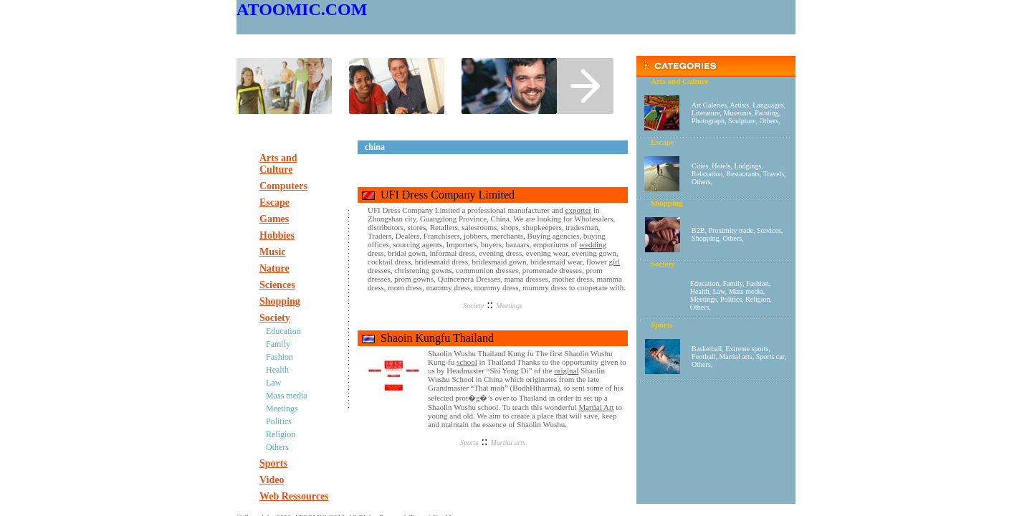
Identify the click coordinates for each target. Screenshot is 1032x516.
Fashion (757, 283)
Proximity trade (730, 230)
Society (473, 306)
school (467, 362)
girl (614, 261)
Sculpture (741, 121)
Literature (706, 113)
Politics (731, 299)
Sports (469, 442)
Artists (740, 105)
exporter (578, 210)
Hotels (721, 166)
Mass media (746, 291)
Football (703, 356)
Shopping (705, 238)
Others (768, 121)
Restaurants (743, 174)
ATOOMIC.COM (301, 9)
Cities (700, 166)
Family (732, 283)
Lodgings (747, 166)
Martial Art (595, 407)
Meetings (703, 299)
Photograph (708, 121)
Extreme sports (746, 349)
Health (700, 291)
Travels (774, 174)
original (566, 370)
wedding (592, 244)
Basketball (707, 349)
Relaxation (707, 174)
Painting (766, 113)
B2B (698, 230)
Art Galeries (709, 105)
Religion (757, 299)
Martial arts (735, 356)
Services (769, 230)
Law (719, 291)
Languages (767, 105)
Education (705, 283)
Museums (737, 113)
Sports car (770, 356)
